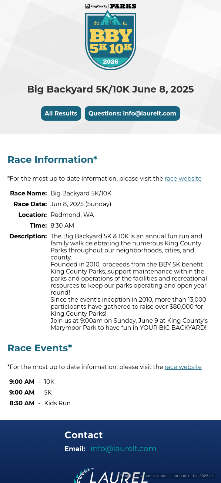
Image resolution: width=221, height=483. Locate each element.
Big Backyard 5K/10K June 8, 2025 (110, 89)
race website (183, 178)
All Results (61, 113)
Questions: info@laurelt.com (132, 113)
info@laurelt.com (124, 448)
